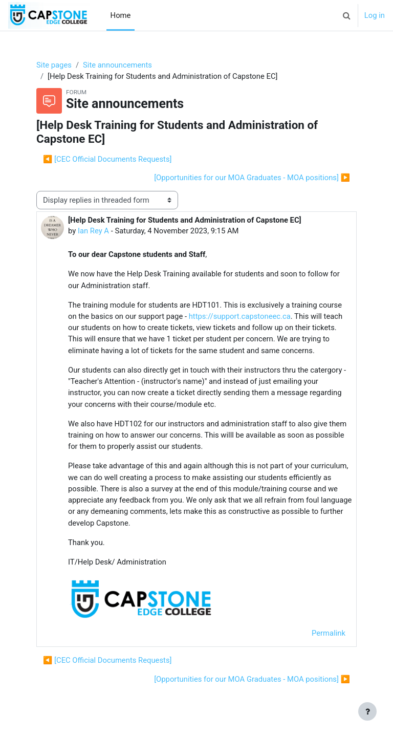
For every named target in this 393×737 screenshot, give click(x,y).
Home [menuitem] (121, 15)
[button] (347, 15)
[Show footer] (367, 711)
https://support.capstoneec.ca (240, 316)
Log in (374, 15)
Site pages (54, 65)
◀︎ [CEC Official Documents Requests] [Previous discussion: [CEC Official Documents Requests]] (107, 159)
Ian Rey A (93, 230)
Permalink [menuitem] (328, 633)
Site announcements (117, 65)
